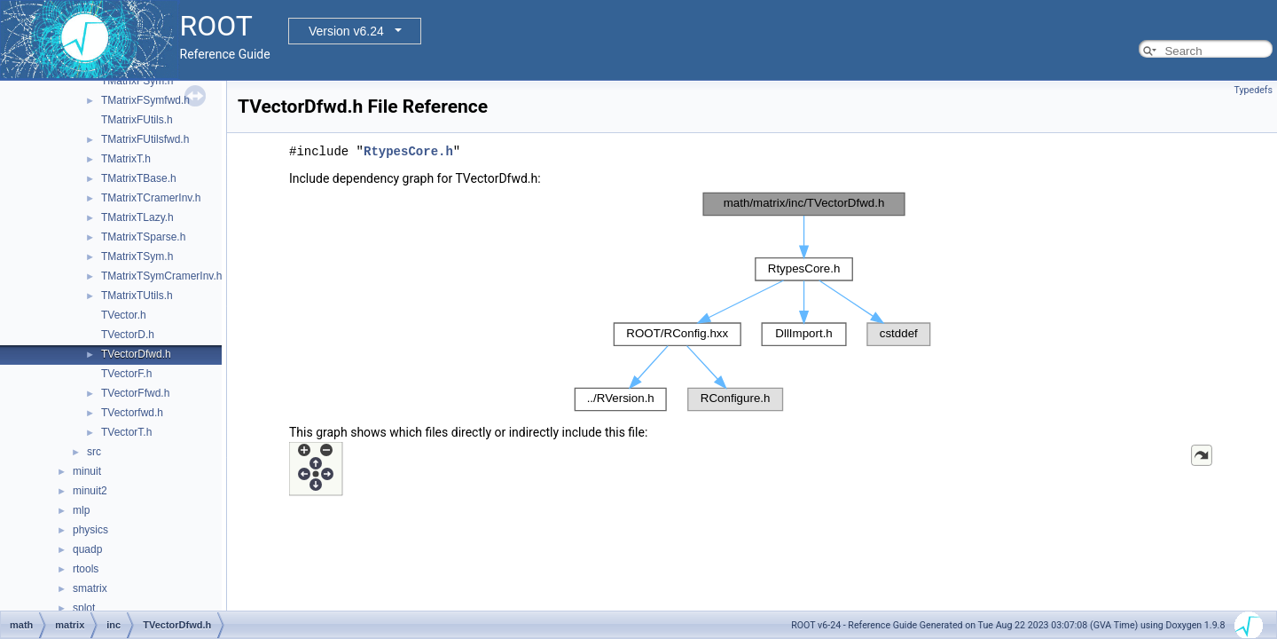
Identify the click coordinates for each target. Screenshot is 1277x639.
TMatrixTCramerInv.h (150, 198)
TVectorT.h (126, 432)
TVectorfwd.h (132, 412)
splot (84, 608)
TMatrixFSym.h (137, 81)
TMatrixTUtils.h (137, 295)
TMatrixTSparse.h (143, 237)
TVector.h (123, 315)
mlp (81, 510)
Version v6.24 (346, 31)
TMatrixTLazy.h (137, 217)
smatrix (90, 588)
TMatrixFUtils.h (137, 120)
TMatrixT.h (126, 159)
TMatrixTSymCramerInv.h (161, 276)
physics (90, 530)
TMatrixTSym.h (137, 256)
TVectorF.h (126, 373)
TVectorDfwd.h (136, 354)
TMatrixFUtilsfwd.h (145, 139)
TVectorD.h (127, 334)
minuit (87, 471)
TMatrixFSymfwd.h (145, 100)
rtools (85, 569)
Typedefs (1253, 90)
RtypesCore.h (408, 151)
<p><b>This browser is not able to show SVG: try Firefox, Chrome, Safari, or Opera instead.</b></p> (752, 301)
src (94, 452)
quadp (87, 549)
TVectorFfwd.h (135, 393)
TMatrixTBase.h (138, 178)
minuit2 (90, 491)
